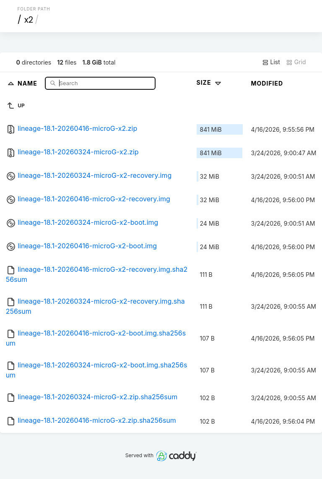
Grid (296, 62)
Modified (267, 83)
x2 (28, 20)
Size (210, 82)
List (271, 62)
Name (28, 82)
